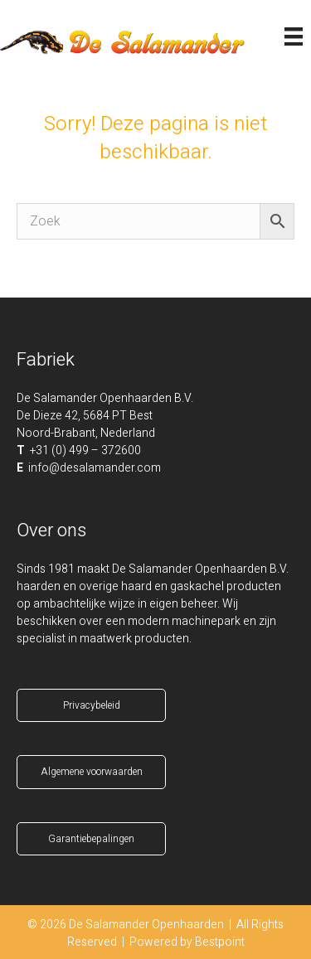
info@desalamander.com (94, 468)
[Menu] (293, 36)
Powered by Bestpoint (187, 942)
